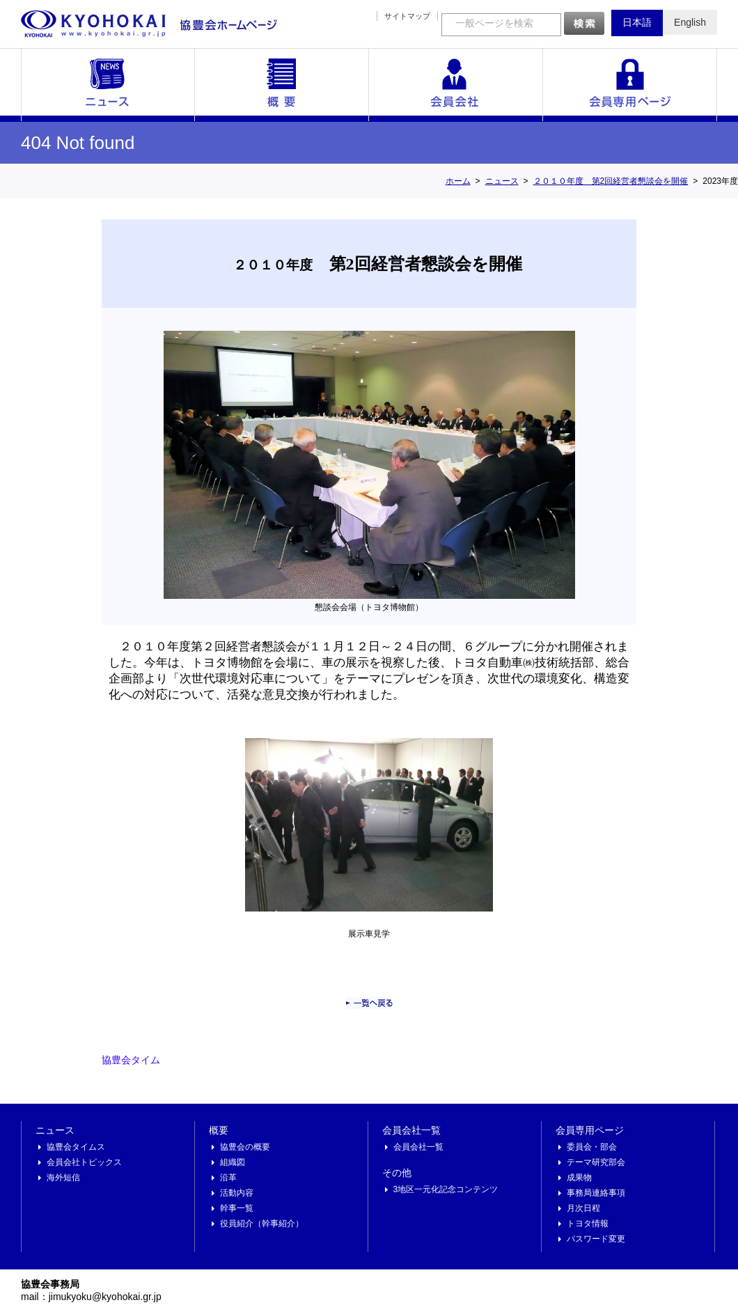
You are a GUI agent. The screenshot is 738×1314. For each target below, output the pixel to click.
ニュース (108, 85)
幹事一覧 (236, 1208)
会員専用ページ (630, 85)
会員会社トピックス (84, 1162)
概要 (282, 85)
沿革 (228, 1177)
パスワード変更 (596, 1239)
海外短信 (63, 1177)
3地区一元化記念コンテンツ (445, 1189)
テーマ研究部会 (596, 1162)
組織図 (232, 1162)
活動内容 (236, 1193)
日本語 (637, 22)
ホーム (458, 181)
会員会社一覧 (456, 85)
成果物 (579, 1177)
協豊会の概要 (245, 1147)
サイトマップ (407, 16)
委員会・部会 (592, 1147)
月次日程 (583, 1208)
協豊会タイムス (76, 1147)
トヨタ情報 (588, 1223)
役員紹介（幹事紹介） (262, 1223)
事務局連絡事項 (596, 1193)
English (690, 22)
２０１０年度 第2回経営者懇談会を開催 (611, 181)
